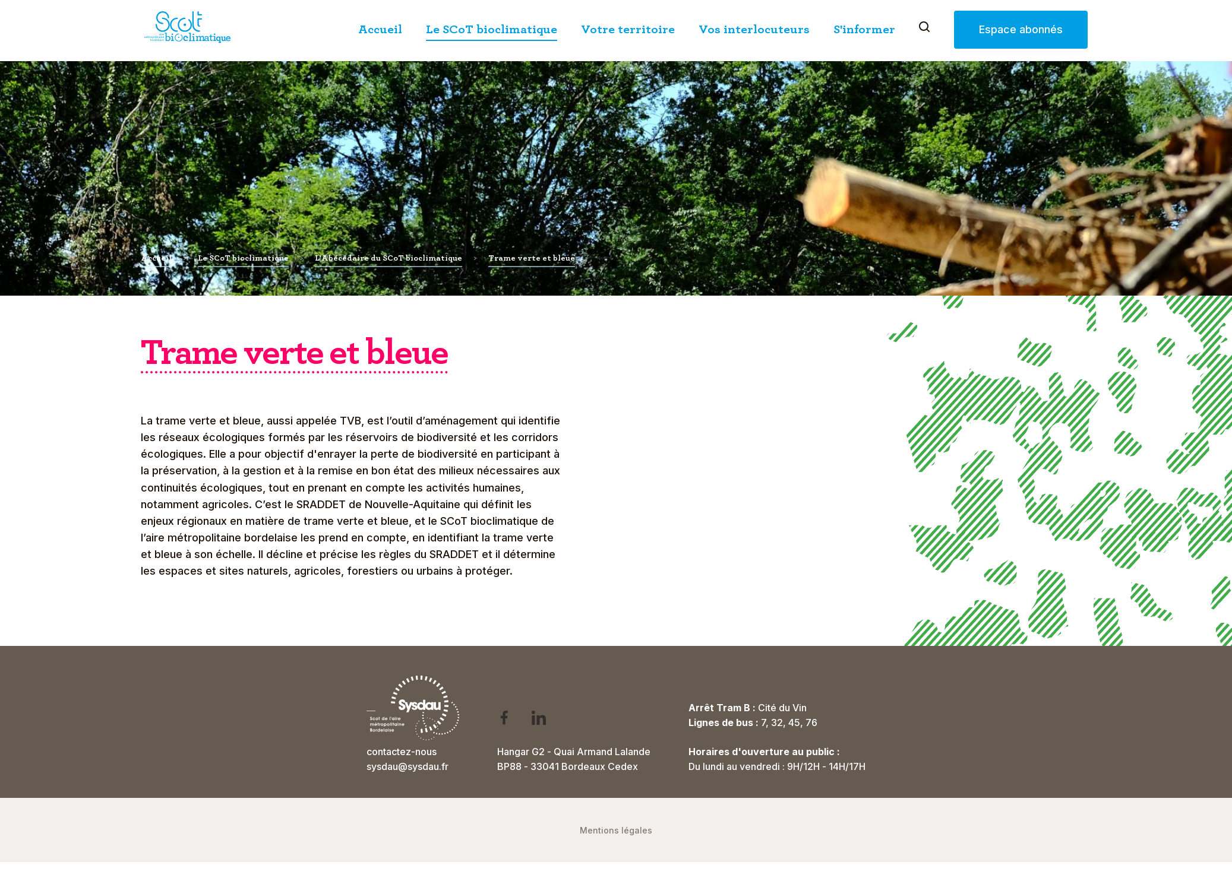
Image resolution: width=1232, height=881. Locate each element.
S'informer (867, 30)
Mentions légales (616, 830)
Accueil (383, 30)
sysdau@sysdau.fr (407, 766)
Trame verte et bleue (531, 258)
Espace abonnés (1023, 30)
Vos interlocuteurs (756, 30)
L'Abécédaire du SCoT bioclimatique (388, 258)
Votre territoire (630, 30)
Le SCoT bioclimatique (494, 30)
